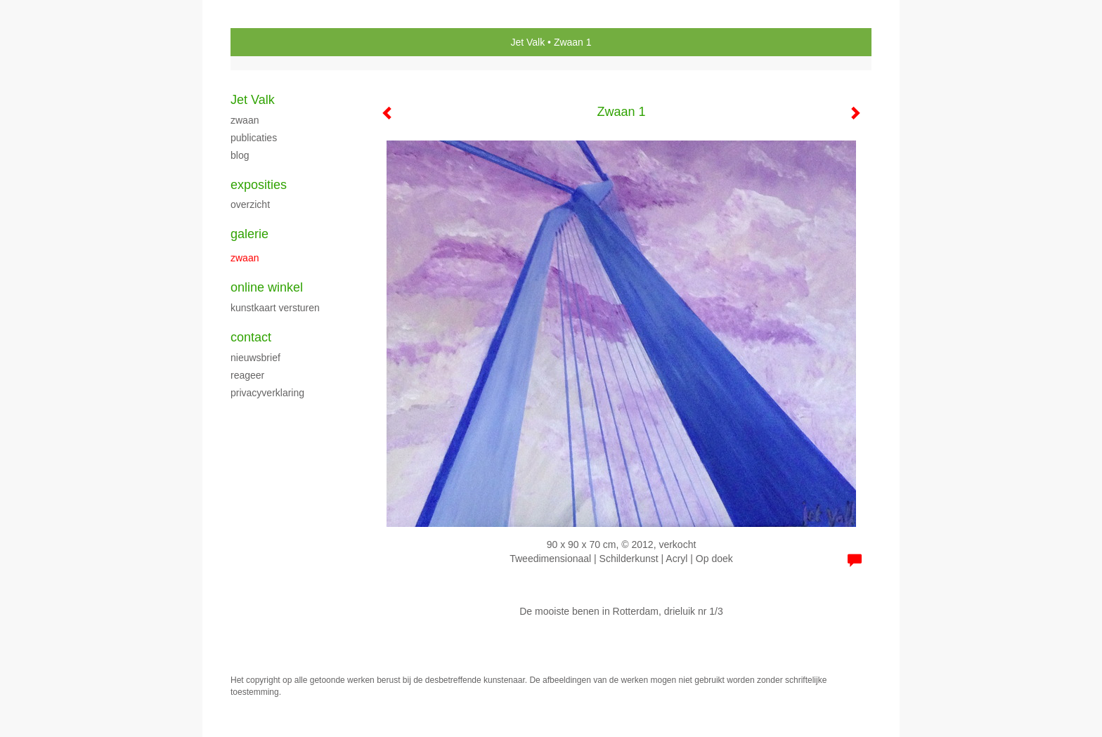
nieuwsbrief (255, 357)
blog (240, 155)
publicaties (254, 137)
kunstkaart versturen (275, 307)
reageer (247, 375)
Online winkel (267, 287)
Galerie (249, 234)
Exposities (259, 185)
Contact (251, 337)
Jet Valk (527, 42)
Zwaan (245, 120)
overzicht (250, 204)
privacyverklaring (267, 392)
